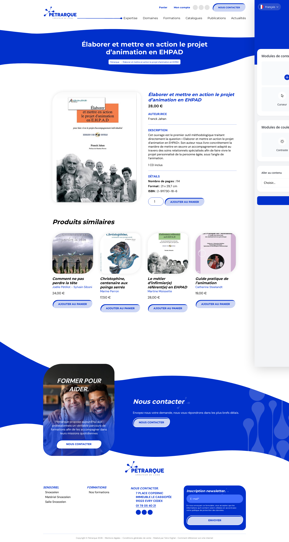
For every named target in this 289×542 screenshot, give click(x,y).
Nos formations (99, 492)
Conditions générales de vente (137, 538)
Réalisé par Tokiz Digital (164, 538)
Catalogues (194, 18)
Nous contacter (229, 7)
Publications (217, 18)
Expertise (130, 18)
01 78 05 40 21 (146, 506)
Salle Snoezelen (55, 502)
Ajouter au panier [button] (72, 304)
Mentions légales (112, 538)
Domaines (150, 18)
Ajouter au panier (184, 202)
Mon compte (182, 7)
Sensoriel (51, 487)
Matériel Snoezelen (58, 497)
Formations (171, 18)
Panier (163, 7)
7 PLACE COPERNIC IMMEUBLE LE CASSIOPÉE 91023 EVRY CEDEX (154, 497)
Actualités (238, 18)
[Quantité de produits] (156, 201)
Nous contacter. (145, 488)
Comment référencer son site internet (195, 538)
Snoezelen (52, 492)
